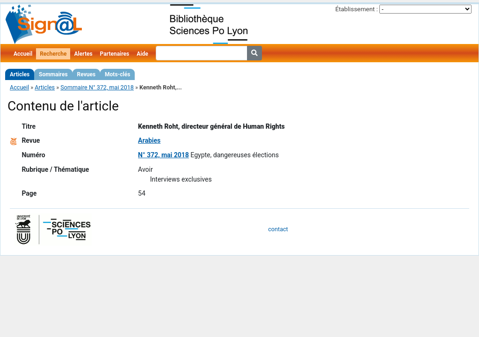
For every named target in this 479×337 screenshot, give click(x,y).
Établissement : (356, 9)
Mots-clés (117, 74)
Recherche (53, 54)
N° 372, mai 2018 (163, 155)
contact (278, 229)
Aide (142, 54)
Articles (19, 74)
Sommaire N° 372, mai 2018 (97, 87)
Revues (86, 74)
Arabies (149, 140)
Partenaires (115, 54)
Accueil (23, 54)
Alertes (83, 54)
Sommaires (53, 74)
